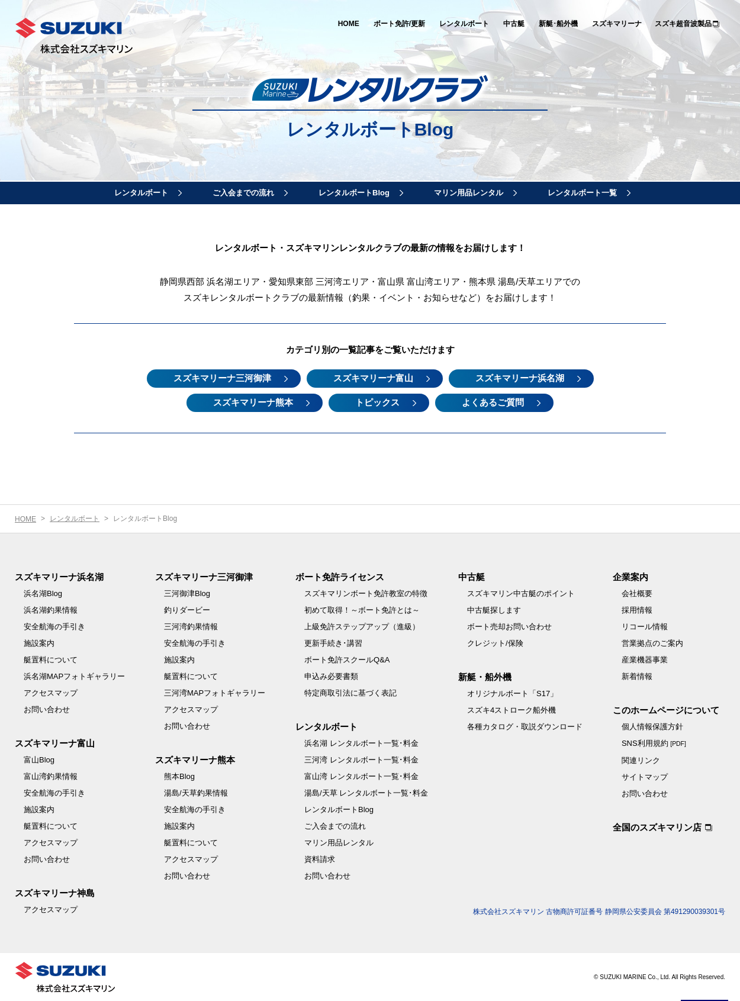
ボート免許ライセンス (339, 577)
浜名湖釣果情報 (51, 610)
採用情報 (637, 610)
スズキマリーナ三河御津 (222, 378)
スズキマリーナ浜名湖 (519, 378)
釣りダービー (187, 610)
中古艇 (514, 24)
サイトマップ (645, 777)
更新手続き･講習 (333, 643)
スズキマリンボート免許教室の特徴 (365, 593)
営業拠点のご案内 (652, 643)
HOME (348, 24)
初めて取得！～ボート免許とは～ (362, 610)
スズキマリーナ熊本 (253, 402)
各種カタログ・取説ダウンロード (525, 726)
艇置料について (51, 659)
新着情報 (637, 676)
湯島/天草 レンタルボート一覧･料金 (366, 792)
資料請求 (319, 859)
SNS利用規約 (654, 743)
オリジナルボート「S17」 (512, 693)
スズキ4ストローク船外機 (511, 710)
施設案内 (39, 643)
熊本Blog (179, 776)
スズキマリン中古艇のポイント (521, 593)
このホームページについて (666, 710)
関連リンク (641, 760)
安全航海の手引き (54, 626)
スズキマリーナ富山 (373, 378)
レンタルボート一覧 (582, 192)
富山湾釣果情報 (51, 776)
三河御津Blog (187, 593)
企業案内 (630, 577)
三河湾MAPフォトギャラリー (214, 692)
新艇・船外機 (484, 677)
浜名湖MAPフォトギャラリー (74, 676)
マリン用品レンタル (468, 192)
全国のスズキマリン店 (657, 827)
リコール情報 (645, 626)
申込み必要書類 (331, 676)
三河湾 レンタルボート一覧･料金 (361, 759)
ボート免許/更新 (399, 24)
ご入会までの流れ (243, 192)
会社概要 (637, 593)
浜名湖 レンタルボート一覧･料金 (361, 743)
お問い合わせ (47, 709)
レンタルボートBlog (354, 192)
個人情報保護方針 (652, 726)
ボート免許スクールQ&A (347, 659)
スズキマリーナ (617, 24)
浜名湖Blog (43, 593)
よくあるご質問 (493, 402)
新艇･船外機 (558, 24)
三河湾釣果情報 (191, 626)
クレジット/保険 (495, 643)
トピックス (377, 402)
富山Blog (39, 759)
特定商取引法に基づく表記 (350, 692)
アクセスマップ (51, 692)
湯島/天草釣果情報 (196, 792)
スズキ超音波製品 (683, 24)
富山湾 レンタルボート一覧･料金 (361, 776)
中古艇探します (494, 610)
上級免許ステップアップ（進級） (362, 626)
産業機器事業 (645, 659)
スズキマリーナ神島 (55, 893)
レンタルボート (464, 24)
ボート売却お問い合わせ (509, 626)
